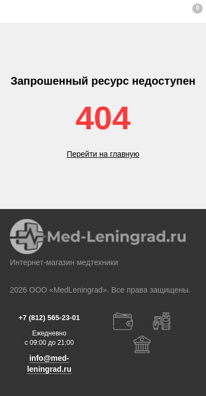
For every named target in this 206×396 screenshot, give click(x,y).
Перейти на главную (102, 154)
